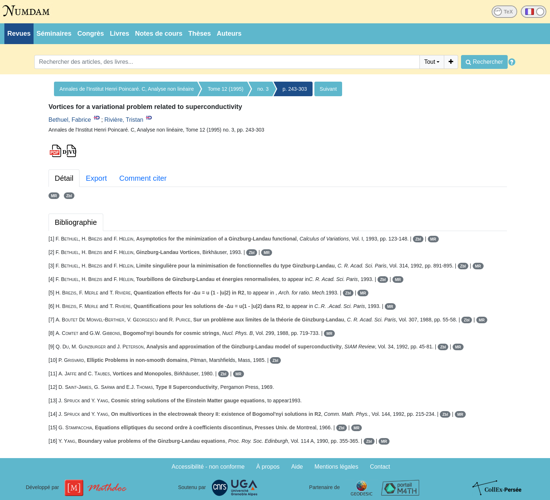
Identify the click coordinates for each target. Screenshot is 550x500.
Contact (380, 467)
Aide (297, 467)
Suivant (328, 89)
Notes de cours (158, 33)
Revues (19, 33)
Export (96, 178)
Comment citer (143, 178)
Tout (429, 62)
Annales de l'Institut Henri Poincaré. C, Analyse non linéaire (126, 89)
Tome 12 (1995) (225, 89)
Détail (64, 178)
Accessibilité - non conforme (208, 467)
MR (54, 196)
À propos (268, 467)
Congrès (90, 33)
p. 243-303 (295, 89)
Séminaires (53, 33)
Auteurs (229, 33)
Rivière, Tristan (123, 120)
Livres (119, 33)
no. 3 (263, 89)
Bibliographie (76, 222)
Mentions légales (336, 467)
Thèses (199, 33)
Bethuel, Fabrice (70, 120)
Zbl (69, 196)
